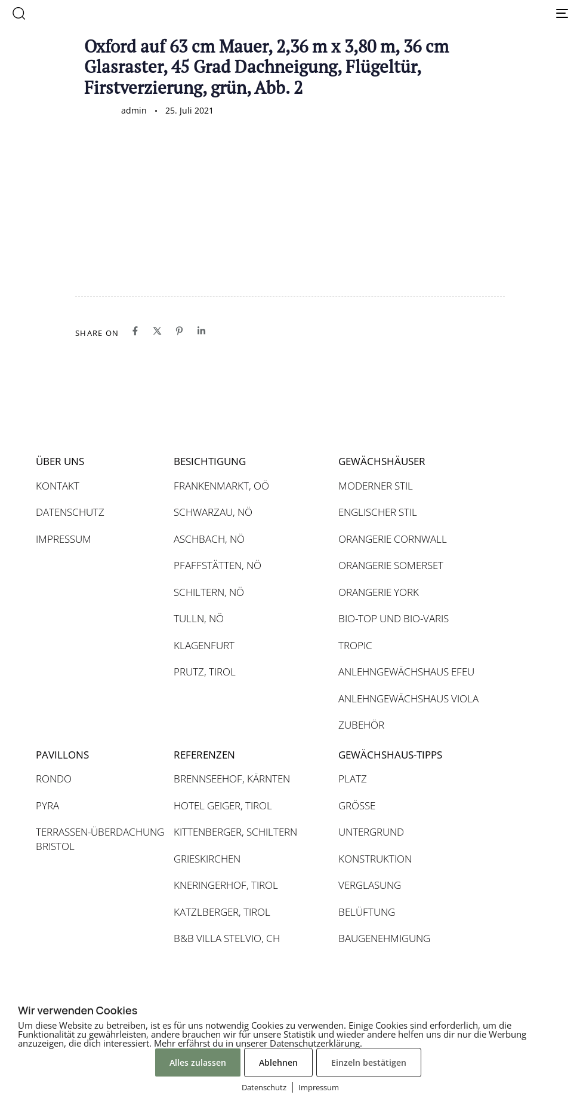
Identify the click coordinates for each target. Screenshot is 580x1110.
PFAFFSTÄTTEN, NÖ (217, 565)
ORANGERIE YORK (378, 592)
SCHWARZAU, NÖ (213, 512)
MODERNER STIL (375, 486)
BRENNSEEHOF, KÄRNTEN (232, 778)
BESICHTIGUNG (210, 461)
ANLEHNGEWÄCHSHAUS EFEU (406, 671)
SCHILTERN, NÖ (209, 592)
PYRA (47, 805)
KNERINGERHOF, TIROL (226, 885)
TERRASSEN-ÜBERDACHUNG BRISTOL (99, 839)
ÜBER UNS (60, 461)
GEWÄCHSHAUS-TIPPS (390, 755)
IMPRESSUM (63, 539)
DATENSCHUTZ (70, 512)
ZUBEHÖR (361, 725)
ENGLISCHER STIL (377, 512)
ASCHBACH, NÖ (209, 539)
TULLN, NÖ (199, 618)
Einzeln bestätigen (368, 1062)
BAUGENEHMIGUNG (384, 938)
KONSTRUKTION (375, 859)
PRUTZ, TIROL (205, 671)
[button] (18, 13)
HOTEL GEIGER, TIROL (223, 805)
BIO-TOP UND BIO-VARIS (393, 618)
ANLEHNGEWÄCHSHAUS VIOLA (408, 698)
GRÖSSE (356, 805)
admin (134, 110)
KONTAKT (57, 486)
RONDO (54, 778)
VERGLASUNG (369, 885)
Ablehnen (278, 1062)
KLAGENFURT (204, 645)
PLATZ (352, 778)
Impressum (318, 1087)
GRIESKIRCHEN (207, 859)
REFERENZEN (204, 755)
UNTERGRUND (371, 832)
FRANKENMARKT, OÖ (221, 486)
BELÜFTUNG (366, 912)
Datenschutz (264, 1087)
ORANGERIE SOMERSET (390, 565)
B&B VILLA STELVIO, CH (227, 938)
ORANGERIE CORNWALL (392, 539)
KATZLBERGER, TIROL (222, 912)
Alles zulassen (197, 1062)
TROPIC (355, 645)
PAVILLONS (62, 755)
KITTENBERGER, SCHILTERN (235, 832)
